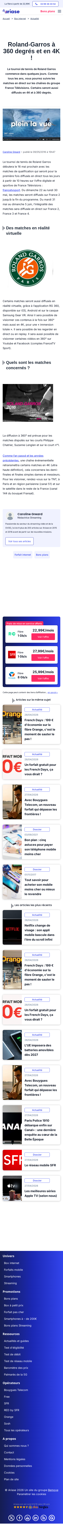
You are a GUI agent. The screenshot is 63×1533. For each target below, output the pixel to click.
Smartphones (12, 1276)
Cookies (9, 1472)
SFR (6, 1403)
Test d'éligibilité (14, 1347)
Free (7, 1396)
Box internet (11, 1263)
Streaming (10, 1283)
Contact (9, 1452)
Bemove (53, 1490)
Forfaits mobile (13, 1269)
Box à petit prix (13, 1305)
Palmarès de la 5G (15, 1374)
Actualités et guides (16, 1341)
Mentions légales (14, 1459)
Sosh (7, 1423)
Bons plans (42, 554)
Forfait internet (23, 554)
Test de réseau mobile (18, 1361)
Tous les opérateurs (16, 1430)
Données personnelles (18, 1466)
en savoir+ (53, 692)
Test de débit (12, 1354)
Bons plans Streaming (17, 1325)
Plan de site (11, 1479)
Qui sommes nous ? (16, 1445)
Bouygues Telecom (16, 1390)
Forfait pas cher (14, 1312)
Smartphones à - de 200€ (20, 1318)
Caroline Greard (11, 151)
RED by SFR (11, 1410)
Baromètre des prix (16, 1367)
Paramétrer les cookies (31, 1494)
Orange (8, 1416)
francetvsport (11, 190)
